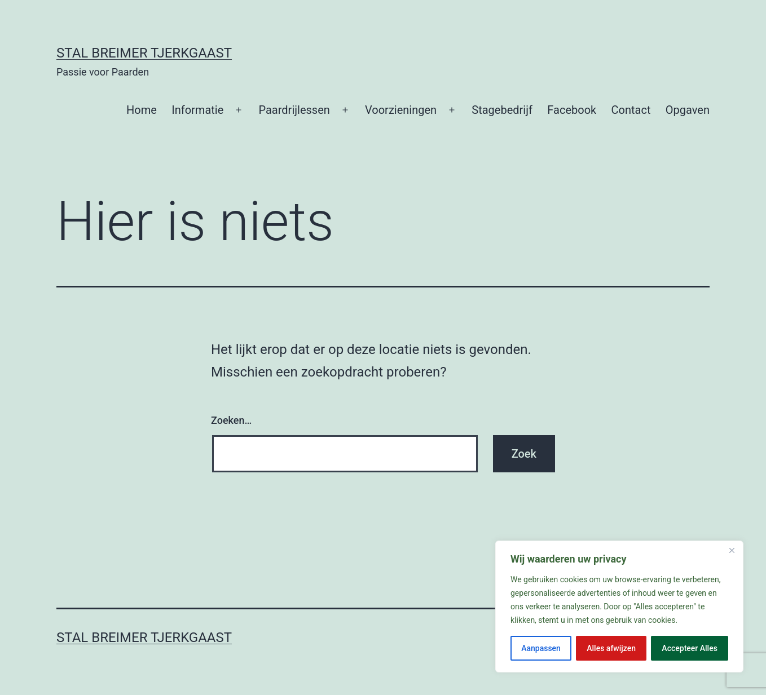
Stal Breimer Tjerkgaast (144, 53)
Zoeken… (231, 420)
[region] (619, 606)
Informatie (197, 110)
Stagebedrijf (502, 110)
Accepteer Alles (689, 648)
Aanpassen (541, 648)
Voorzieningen (401, 110)
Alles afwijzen (611, 648)
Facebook (571, 110)
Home (141, 110)
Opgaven (688, 110)
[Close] (731, 550)
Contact (631, 110)
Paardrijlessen (293, 110)
